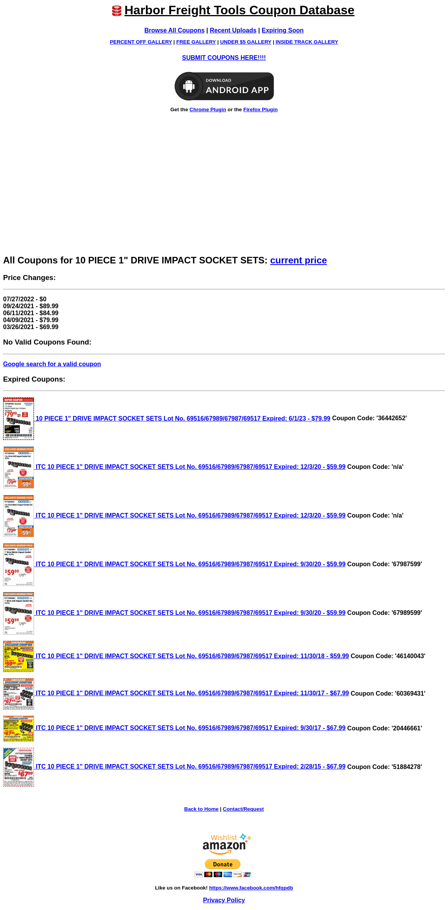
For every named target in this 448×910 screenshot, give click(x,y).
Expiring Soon (282, 30)
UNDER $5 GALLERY (245, 42)
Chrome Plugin (207, 109)
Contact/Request (243, 809)
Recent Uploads (233, 30)
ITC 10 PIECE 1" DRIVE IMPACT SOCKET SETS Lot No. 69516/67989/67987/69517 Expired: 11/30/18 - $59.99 (176, 656)
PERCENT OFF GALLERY (141, 42)
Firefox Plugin (260, 109)
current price (298, 260)
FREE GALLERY (196, 42)
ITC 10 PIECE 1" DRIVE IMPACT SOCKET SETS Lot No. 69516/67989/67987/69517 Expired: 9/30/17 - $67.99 (174, 728)
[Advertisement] (224, 193)
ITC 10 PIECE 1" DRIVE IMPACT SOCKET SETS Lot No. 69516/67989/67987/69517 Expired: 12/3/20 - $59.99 (174, 466)
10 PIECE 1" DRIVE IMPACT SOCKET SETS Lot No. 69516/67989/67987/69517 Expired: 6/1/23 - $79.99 (166, 418)
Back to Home (201, 809)
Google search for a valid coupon (52, 364)
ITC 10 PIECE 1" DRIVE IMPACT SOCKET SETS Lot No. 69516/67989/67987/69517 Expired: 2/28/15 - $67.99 (174, 766)
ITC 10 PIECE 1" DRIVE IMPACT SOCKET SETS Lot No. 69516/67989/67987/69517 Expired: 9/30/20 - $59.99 (174, 564)
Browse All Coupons (175, 30)
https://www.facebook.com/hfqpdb (251, 888)
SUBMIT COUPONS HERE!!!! (224, 57)
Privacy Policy (224, 900)
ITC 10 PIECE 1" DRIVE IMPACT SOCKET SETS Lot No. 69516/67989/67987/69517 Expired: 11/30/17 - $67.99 (176, 693)
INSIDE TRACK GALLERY (307, 42)
